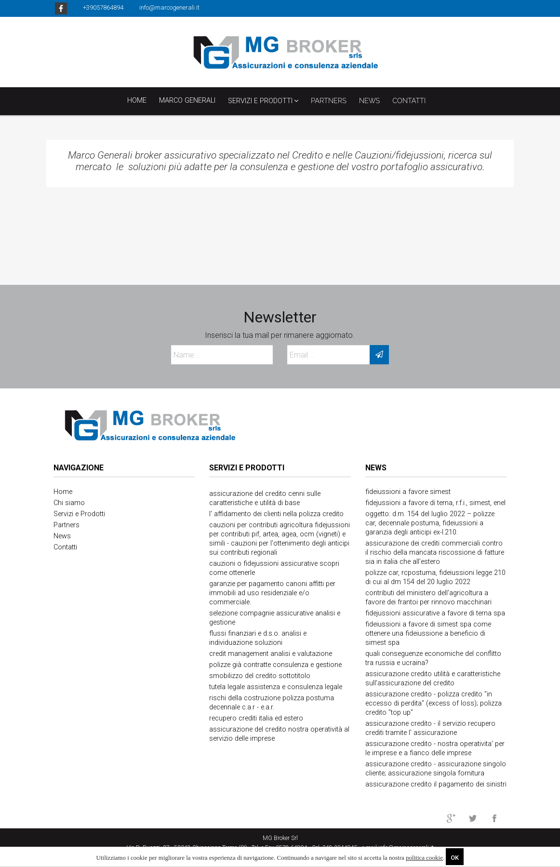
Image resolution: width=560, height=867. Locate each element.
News (376, 467)
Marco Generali (187, 100)
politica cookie (424, 857)
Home (137, 100)
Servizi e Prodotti (263, 100)
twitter (472, 818)
